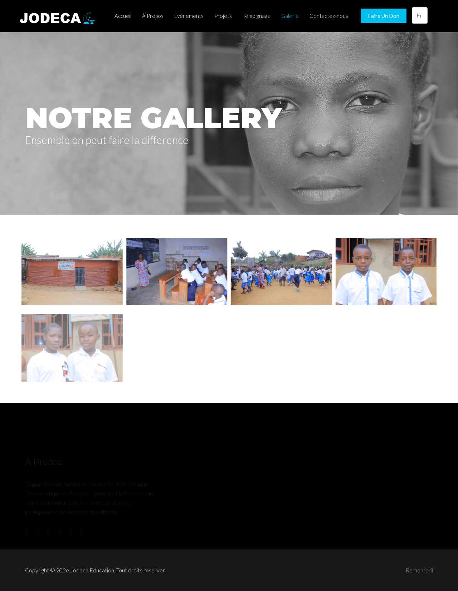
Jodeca (59, 16)
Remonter (419, 570)
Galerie (290, 16)
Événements (189, 16)
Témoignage (257, 16)
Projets (223, 16)
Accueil (122, 16)
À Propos (153, 16)
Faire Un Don (383, 16)
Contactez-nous (329, 16)
